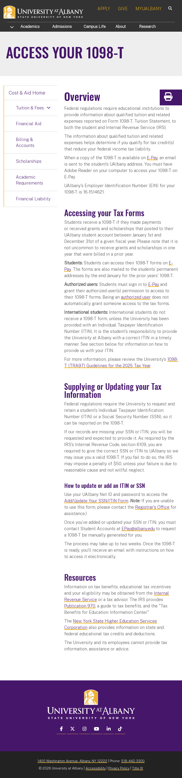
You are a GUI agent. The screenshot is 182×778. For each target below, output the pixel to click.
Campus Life (95, 26)
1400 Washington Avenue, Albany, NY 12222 (72, 761)
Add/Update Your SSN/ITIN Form (96, 500)
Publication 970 (79, 605)
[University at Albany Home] (44, 11)
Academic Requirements (29, 180)
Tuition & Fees (30, 107)
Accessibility (96, 768)
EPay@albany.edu (138, 528)
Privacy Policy (118, 768)
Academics (30, 26)
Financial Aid (28, 123)
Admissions (62, 26)
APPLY (103, 8)
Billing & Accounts (25, 142)
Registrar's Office (152, 507)
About (120, 26)
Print (177, 98)
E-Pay (152, 157)
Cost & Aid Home (27, 93)
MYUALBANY (149, 8)
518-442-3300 (133, 761)
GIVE (123, 8)
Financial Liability (33, 198)
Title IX (137, 768)
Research (147, 26)
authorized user (136, 297)
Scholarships (28, 161)
